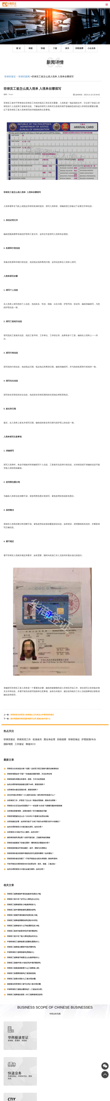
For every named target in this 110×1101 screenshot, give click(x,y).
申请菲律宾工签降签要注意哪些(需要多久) (23, 942)
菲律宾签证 (10, 76)
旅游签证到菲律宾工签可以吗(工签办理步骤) (24, 984)
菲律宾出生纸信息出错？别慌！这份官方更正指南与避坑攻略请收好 (33, 769)
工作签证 (19, 744)
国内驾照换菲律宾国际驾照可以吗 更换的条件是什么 (30, 719)
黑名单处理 (49, 739)
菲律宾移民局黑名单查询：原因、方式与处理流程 (26, 779)
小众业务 (92, 48)
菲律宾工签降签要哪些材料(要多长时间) (22, 920)
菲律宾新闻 (24, 76)
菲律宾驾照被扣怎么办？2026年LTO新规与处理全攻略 (28, 816)
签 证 (18, 48)
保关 (67, 48)
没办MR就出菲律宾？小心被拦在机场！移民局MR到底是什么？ (31, 795)
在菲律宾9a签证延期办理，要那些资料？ (22, 790)
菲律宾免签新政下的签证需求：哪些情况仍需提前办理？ (28, 843)
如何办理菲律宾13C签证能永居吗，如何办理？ (25, 827)
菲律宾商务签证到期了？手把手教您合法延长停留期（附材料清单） (33, 859)
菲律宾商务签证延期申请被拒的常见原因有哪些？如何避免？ (30, 853)
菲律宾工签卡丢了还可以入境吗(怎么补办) (23, 899)
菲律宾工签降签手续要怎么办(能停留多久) (23, 957)
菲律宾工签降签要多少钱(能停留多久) (21, 905)
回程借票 (79, 48)
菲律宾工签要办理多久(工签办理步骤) (21, 979)
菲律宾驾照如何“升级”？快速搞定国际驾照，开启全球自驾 (29, 774)
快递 (43, 48)
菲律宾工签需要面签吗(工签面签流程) (21, 973)
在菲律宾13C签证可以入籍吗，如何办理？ (23, 832)
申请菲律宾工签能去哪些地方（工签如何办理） (25, 989)
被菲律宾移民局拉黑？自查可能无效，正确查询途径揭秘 (28, 838)
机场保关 (37, 739)
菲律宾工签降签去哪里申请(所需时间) (21, 947)
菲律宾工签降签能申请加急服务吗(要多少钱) (24, 894)
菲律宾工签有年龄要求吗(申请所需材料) (22, 931)
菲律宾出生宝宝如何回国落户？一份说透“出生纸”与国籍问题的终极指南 (34, 806)
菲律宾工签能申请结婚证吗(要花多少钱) (22, 915)
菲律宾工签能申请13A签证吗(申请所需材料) (24, 963)
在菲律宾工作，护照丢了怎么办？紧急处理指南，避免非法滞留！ (32, 800)
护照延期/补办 (88, 739)
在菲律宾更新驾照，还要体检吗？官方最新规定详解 (27, 811)
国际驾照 (8, 744)
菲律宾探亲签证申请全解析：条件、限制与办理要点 (27, 848)
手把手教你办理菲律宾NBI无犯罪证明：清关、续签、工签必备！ (32, 864)
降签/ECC (31, 744)
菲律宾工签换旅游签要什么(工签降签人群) (23, 968)
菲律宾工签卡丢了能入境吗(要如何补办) (22, 936)
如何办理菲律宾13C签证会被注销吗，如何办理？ (26, 869)
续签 (31, 48)
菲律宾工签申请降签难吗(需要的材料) (21, 910)
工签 (55, 48)
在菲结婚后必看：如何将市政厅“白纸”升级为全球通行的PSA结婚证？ (34, 822)
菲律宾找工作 (24, 739)
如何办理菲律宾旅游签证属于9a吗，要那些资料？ (26, 784)
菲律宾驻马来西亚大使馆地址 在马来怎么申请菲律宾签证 (32, 715)
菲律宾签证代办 (22, 1098)
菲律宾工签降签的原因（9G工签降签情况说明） (25, 995)
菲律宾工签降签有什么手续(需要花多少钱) (23, 926)
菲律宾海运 (74, 739)
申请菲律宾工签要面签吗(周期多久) (20, 952)
